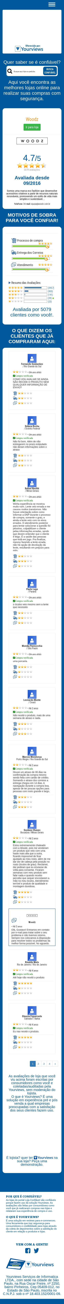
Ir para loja (32, 127)
